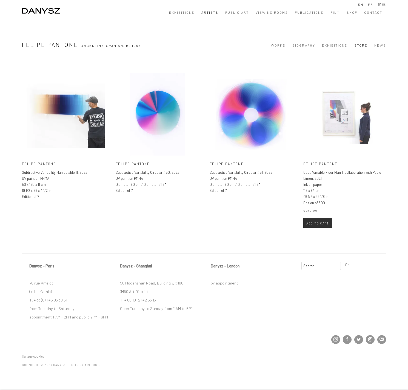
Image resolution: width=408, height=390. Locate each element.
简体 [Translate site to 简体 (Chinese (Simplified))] (382, 4)
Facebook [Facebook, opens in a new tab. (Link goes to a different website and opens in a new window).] (347, 339)
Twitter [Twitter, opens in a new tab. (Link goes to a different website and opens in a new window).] (358, 339)
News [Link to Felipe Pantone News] (380, 45)
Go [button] (347, 264)
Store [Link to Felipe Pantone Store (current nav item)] (360, 45)
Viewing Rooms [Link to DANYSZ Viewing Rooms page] (272, 12)
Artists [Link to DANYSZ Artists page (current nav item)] (209, 12)
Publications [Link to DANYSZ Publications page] (309, 12)
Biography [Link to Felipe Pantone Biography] (303, 45)
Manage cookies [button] (33, 356)
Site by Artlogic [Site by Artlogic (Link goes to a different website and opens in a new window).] (86, 364)
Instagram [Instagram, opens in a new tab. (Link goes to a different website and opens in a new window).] (335, 339)
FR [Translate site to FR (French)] (370, 4)
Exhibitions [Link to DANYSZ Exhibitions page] (182, 12)
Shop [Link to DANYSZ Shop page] (352, 12)
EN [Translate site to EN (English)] (360, 4)
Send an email (370, 339)
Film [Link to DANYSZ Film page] (335, 12)
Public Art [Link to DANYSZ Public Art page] (237, 12)
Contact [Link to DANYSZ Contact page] (373, 12)
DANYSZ (41, 12)
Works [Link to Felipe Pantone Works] (278, 45)
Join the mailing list (381, 339)
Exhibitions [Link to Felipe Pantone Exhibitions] (334, 45)
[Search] (321, 266)
